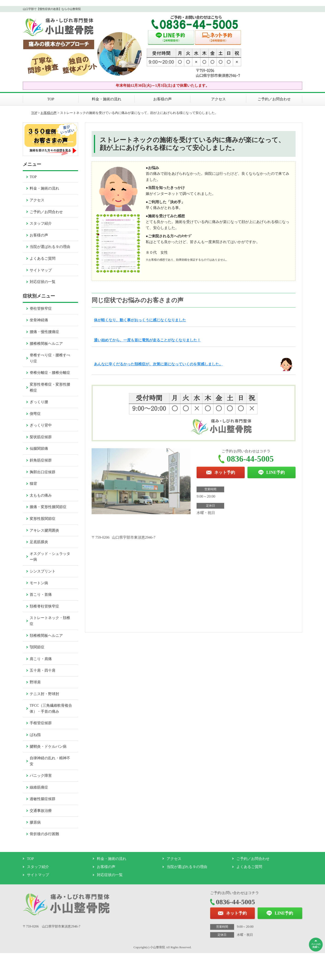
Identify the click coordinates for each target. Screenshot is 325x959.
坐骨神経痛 (39, 320)
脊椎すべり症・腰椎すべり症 (50, 358)
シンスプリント (42, 571)
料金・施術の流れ (106, 99)
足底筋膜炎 (39, 542)
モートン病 (39, 583)
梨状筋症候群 (41, 437)
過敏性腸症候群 (42, 799)
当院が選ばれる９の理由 (50, 247)
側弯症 (35, 414)
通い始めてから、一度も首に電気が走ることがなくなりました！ (147, 340)
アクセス (218, 99)
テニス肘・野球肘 (44, 694)
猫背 (33, 483)
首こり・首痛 (41, 594)
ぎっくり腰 (39, 402)
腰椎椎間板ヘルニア (46, 343)
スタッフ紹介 (41, 223)
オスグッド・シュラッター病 (50, 557)
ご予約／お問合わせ (274, 99)
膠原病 (35, 822)
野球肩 (35, 682)
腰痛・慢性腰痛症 (44, 332)
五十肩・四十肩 (42, 670)
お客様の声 (162, 99)
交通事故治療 (41, 811)
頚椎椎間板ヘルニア (46, 635)
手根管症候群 (41, 723)
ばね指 (35, 735)
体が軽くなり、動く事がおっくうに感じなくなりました (140, 320)
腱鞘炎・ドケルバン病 (48, 746)
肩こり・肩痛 (41, 659)
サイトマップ (41, 270)
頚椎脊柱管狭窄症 (44, 606)
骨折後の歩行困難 (44, 834)
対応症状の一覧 (42, 282)
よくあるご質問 (42, 258)
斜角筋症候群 (41, 460)
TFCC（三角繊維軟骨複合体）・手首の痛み (51, 708)
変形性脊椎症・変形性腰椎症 (50, 387)
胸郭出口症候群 (42, 472)
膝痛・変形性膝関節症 (48, 507)
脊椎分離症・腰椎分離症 (50, 373)
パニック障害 (41, 775)
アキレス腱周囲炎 (44, 530)
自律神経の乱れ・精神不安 (50, 761)
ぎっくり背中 (41, 425)
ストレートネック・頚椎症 (50, 621)
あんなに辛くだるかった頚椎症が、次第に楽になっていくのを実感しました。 (158, 364)
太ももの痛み (41, 495)
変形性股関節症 (42, 519)
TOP (50, 99)
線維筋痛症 (39, 787)
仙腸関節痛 (39, 448)
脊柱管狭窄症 (41, 308)
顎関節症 (37, 647)
